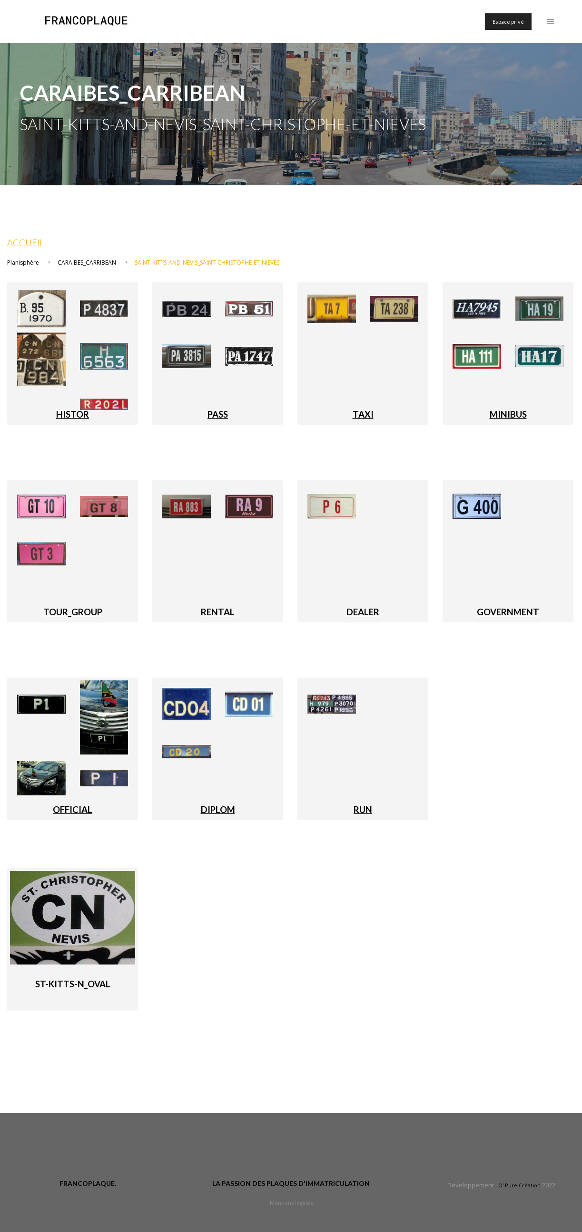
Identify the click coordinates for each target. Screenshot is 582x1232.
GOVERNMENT (508, 612)
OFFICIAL (72, 809)
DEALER (362, 612)
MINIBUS (508, 414)
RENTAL (218, 612)
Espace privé (508, 22)
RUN (363, 809)
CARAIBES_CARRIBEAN (87, 262)
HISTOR (72, 414)
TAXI (363, 414)
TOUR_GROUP (72, 612)
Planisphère (23, 262)
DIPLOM (218, 809)
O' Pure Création (519, 1185)
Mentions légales (291, 1202)
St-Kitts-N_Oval (72, 984)
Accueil (25, 243)
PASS (217, 414)
